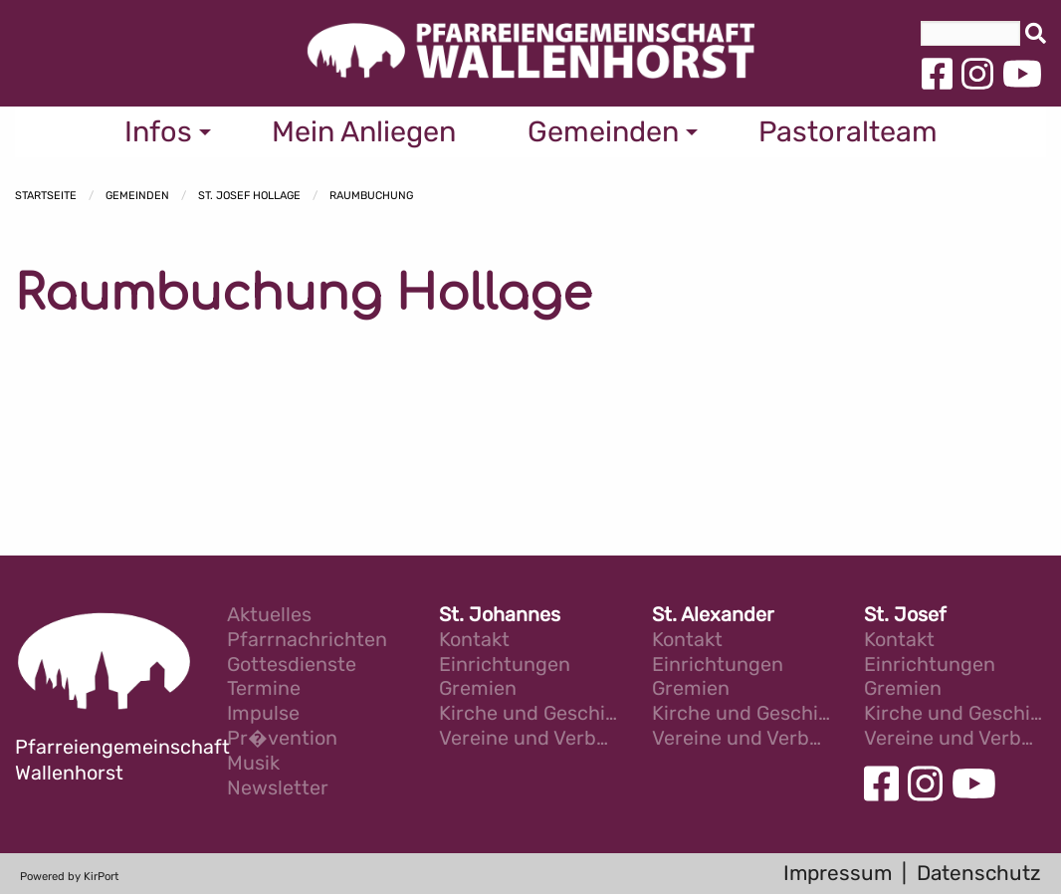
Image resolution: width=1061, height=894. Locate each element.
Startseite (46, 195)
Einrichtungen (504, 665)
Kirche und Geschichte (530, 714)
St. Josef (905, 615)
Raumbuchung (371, 195)
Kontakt (474, 640)
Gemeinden (137, 195)
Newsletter (277, 789)
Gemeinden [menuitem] (603, 131)
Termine (264, 689)
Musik (253, 764)
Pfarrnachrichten (307, 640)
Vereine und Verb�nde (530, 739)
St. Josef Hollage (249, 195)
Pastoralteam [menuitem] (848, 131)
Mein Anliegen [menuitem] (364, 131)
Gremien (478, 689)
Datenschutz (979, 873)
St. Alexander (713, 615)
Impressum (837, 873)
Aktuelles (269, 615)
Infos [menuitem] (158, 131)
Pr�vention (282, 739)
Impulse (263, 714)
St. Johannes (499, 615)
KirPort (101, 876)
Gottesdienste (291, 665)
